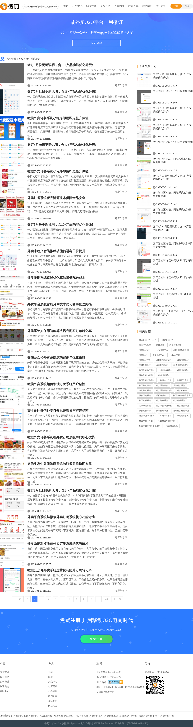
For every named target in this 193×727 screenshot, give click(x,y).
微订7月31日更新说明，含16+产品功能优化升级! (61, 91)
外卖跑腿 (119, 6)
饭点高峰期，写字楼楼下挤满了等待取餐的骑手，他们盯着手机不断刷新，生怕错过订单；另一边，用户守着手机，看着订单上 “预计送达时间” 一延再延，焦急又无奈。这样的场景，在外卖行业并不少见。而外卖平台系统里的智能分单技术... (76, 313)
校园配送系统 (182, 380)
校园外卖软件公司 (181, 350)
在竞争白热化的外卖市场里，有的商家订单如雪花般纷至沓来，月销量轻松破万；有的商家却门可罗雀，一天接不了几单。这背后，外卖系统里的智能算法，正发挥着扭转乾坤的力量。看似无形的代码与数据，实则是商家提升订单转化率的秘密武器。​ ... (77, 340)
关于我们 (161, 6)
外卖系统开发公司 (164, 390)
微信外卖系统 (164, 375)
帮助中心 (4, 691)
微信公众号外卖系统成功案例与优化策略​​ (56, 357)
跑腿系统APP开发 (146, 416)
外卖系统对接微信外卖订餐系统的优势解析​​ (57, 543)
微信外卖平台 (168, 340)
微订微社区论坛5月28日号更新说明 (173, 91)
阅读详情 (119, 85)
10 (90, 599)
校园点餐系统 (175, 345)
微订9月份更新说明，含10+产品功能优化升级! (60, 65)
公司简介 (4, 677)
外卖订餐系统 (162, 400)
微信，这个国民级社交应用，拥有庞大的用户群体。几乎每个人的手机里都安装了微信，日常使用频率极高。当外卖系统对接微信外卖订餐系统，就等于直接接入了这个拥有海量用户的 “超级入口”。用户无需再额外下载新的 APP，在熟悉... (77, 552)
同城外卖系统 (145, 365)
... (99, 599)
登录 (187, 6)
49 (106, 599)
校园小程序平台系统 (181, 395)
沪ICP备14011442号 (138, 723)
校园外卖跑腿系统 (147, 370)
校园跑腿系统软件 (164, 360)
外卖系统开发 (162, 385)
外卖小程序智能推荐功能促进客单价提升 (56, 251)
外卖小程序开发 (146, 421)
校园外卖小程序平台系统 (149, 426)
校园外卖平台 (145, 385)
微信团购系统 (145, 395)
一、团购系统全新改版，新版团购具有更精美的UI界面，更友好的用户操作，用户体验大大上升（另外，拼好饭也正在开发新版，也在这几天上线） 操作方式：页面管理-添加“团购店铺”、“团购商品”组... (77, 100)
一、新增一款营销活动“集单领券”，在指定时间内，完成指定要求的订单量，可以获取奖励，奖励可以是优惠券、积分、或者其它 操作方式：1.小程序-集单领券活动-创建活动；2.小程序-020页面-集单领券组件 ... (77, 154)
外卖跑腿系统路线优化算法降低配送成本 (56, 277)
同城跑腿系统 (172, 426)
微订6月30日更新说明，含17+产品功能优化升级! (61, 144)
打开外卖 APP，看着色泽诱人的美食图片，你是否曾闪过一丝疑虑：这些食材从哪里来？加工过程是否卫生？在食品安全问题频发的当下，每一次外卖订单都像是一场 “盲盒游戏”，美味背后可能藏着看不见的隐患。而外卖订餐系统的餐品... (77, 207)
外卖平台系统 (145, 345)
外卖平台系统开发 (164, 406)
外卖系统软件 (145, 350)
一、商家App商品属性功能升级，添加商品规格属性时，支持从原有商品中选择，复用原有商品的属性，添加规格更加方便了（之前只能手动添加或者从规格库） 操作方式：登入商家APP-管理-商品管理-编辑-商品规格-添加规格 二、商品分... (77, 74)
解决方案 (91, 6)
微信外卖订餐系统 (181, 411)
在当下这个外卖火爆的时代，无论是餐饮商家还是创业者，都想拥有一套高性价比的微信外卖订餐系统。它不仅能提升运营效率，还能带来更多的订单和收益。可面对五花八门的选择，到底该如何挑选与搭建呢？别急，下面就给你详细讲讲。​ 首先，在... (77, 419)
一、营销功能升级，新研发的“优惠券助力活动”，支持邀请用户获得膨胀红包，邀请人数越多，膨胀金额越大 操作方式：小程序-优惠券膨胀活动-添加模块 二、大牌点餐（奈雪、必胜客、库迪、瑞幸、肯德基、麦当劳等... (77, 233)
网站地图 (58, 716)
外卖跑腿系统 (166, 370)
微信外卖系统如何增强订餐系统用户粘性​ (56, 384)
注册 (176, 6)
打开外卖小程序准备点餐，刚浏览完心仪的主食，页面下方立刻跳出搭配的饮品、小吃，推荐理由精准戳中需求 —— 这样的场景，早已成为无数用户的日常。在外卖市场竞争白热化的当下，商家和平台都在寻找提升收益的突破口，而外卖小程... (77, 260)
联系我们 (4, 686)
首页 (66, 6)
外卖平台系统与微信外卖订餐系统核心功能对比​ (61, 517)
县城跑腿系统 (162, 365)
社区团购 (52, 686)
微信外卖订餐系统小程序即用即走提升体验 (57, 118)
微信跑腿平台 (145, 411)
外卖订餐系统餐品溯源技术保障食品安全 (56, 198)
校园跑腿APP (162, 395)
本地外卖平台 (165, 416)
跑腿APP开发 (165, 380)
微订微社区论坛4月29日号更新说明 (173, 142)
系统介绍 (105, 6)
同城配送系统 (162, 411)
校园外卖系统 (183, 360)
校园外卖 (133, 6)
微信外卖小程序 (146, 375)
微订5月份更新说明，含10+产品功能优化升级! (60, 224)
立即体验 (96, 43)
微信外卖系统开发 (181, 365)
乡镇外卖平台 (158, 355)
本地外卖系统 (145, 390)
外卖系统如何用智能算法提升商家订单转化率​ (59, 331)
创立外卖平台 (162, 350)
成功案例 (147, 6)
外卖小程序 (182, 390)
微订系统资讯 (33, 59)
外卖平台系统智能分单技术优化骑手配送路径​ (59, 304)
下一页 (117, 599)
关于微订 (4, 672)
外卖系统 (143, 355)
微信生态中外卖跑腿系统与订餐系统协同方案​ (59, 464)
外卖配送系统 (182, 416)
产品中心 (77, 6)
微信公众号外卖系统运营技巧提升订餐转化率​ (59, 570)
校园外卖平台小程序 (147, 340)
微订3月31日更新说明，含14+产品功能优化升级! (61, 490)
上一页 (18, 599)
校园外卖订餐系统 (147, 380)
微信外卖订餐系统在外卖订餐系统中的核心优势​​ (61, 437)
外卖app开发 (175, 355)
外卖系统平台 (145, 360)
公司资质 (4, 681)
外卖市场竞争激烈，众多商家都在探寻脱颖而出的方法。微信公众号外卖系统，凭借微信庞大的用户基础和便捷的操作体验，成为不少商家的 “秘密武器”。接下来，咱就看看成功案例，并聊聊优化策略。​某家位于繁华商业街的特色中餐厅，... (77, 366)
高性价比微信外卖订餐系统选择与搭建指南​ (57, 410)
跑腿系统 (160, 345)
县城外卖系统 (179, 385)
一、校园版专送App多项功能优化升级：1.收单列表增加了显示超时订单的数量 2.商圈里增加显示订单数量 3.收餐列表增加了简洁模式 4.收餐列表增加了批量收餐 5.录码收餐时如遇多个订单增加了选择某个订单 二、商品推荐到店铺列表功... (77, 499)
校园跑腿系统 (145, 400)
